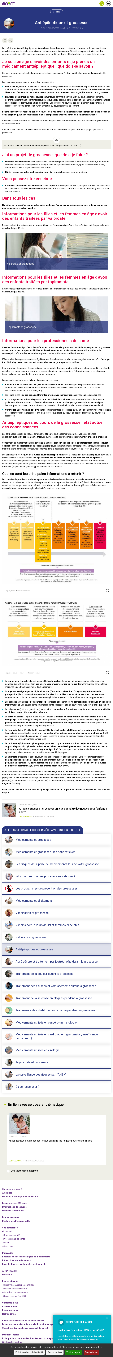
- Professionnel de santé (13, 1239)
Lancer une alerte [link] (10, 1217)
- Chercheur (7, 1246)
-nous (10, 1310)
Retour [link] (56, 12)
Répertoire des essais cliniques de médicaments (26, 1257)
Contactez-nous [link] (10, 1303)
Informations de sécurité (14, 1207)
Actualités (7, 1193)
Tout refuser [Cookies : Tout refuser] (91, 1352)
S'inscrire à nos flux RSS (14, 1296)
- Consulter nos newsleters (15, 1292)
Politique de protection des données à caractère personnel (31, 1338)
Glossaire (7, 1274)
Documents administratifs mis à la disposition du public (29, 1324)
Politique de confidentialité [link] (29, 1352)
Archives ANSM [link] (9, 1271)
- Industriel (7, 1231)
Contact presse (9, 1306)
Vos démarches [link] (10, 1228)
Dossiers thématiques (13, 1210)
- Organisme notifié (11, 1235)
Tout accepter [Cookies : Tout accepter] (73, 1352)
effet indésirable (96, 410)
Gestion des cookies (12, 1342)
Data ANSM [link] (7, 1253)
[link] (9, 3)
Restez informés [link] (10, 1281)
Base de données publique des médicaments (24, 1264)
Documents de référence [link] (14, 1203)
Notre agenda (9, 1314)
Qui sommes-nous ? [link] (12, 1189)
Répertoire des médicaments (16, 1260)
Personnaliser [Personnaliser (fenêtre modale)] (55, 1352)
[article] (56, 251)
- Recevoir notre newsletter (14, 1288)
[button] (101, 3)
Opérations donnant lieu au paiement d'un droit (25, 1328)
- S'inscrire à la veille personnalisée (18, 1285)
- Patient (6, 1242)
